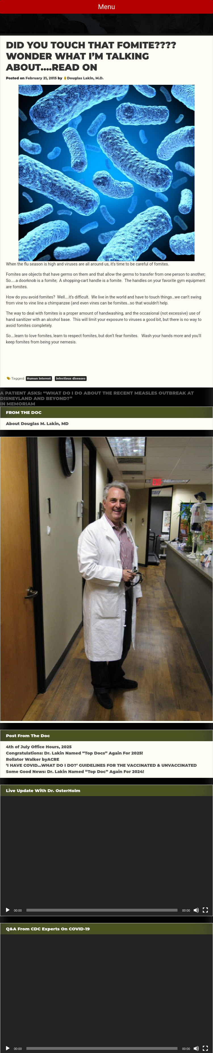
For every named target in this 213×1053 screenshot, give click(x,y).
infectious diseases (70, 378)
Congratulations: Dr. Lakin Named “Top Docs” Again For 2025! (74, 753)
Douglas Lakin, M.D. (85, 78)
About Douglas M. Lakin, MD (37, 423)
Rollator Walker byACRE (32, 759)
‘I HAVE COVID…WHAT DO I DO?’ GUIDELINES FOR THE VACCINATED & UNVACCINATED (101, 765)
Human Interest (39, 378)
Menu (106, 7)
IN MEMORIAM (17, 404)
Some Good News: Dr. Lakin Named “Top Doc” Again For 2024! (75, 771)
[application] (106, 856)
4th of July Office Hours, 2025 (39, 746)
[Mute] (196, 910)
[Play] (8, 910)
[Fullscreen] (205, 910)
